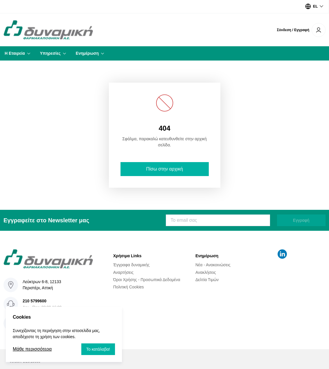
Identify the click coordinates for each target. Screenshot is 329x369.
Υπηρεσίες (50, 53)
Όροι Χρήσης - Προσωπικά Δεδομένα (146, 279)
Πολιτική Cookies (128, 287)
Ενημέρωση (87, 53)
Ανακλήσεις (205, 272)
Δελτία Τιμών (207, 279)
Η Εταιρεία (15, 53)
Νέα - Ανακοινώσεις (213, 264)
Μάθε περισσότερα (32, 349)
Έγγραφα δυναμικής (131, 264)
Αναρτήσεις (123, 272)
